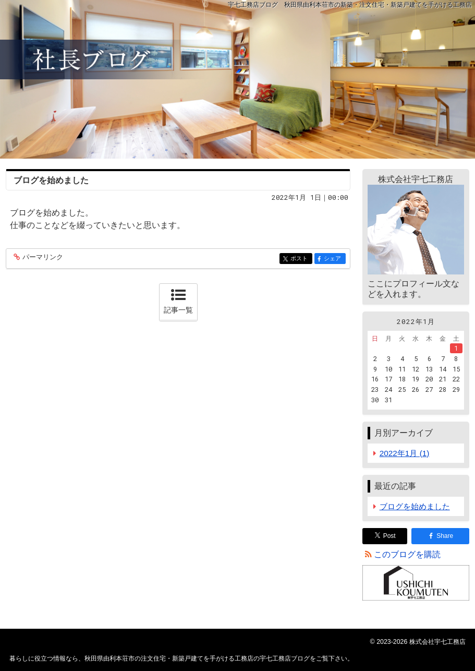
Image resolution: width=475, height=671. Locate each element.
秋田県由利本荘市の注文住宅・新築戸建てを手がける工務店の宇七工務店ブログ (237, 79)
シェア (334, 259)
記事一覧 (178, 310)
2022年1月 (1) (405, 453)
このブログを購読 (407, 554)
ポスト (300, 259)
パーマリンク (42, 257)
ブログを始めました (51, 180)
